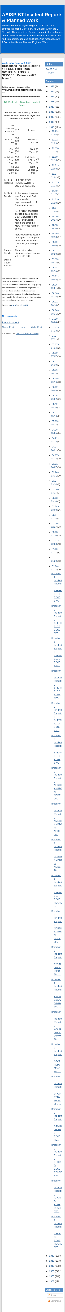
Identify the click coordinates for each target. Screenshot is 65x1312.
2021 (52, 91)
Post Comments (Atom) (27, 333)
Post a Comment (10, 322)
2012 (52, 1255)
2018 (52, 101)
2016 (52, 112)
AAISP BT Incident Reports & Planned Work (32, 17)
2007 (52, 1281)
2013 (52, 127)
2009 (52, 1271)
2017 (52, 106)
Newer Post (8, 327)
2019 (52, 96)
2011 (52, 1261)
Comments (54, 1301)
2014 (52, 122)
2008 (52, 1276)
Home (22, 327)
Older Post (36, 327)
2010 (52, 1266)
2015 (52, 117)
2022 (52, 86)
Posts (52, 1295)
